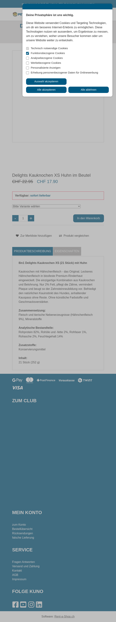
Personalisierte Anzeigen (45, 67)
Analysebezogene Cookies (47, 57)
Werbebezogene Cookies (46, 62)
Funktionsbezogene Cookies (48, 53)
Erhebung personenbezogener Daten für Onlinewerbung (64, 72)
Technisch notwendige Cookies (49, 48)
